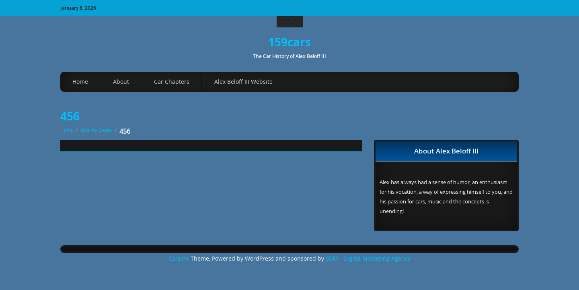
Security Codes (96, 130)
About (121, 81)
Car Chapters (171, 81)
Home (80, 81)
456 (70, 116)
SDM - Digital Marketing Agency (368, 258)
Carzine (179, 258)
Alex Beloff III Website (243, 81)
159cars (289, 42)
